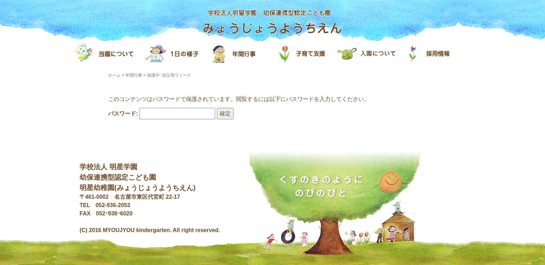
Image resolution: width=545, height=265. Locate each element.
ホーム (114, 75)
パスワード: (161, 113)
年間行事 (133, 75)
